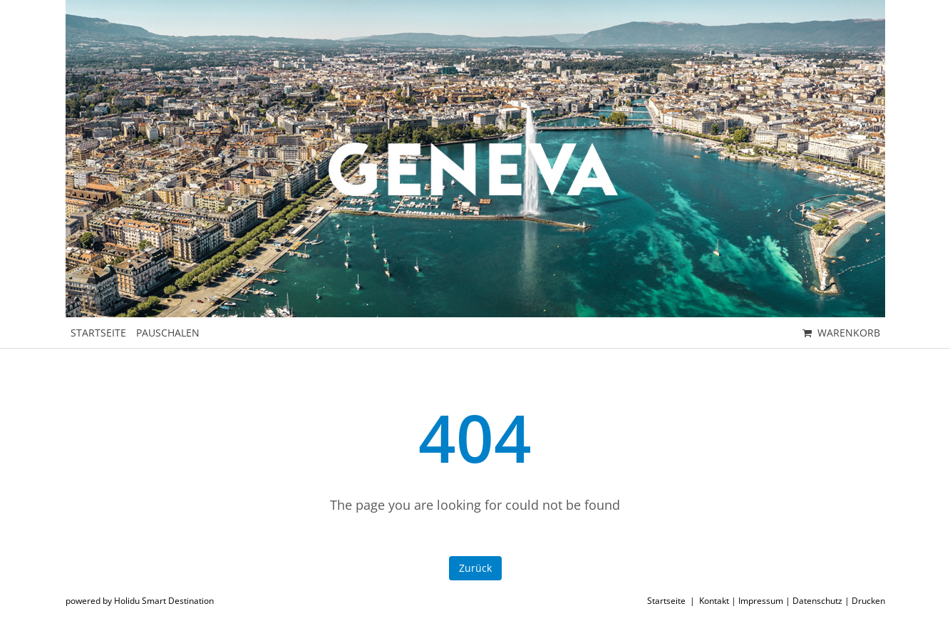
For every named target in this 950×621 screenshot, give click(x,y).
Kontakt (714, 601)
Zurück (475, 568)
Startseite (666, 601)
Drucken (868, 601)
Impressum (760, 601)
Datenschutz (817, 601)
